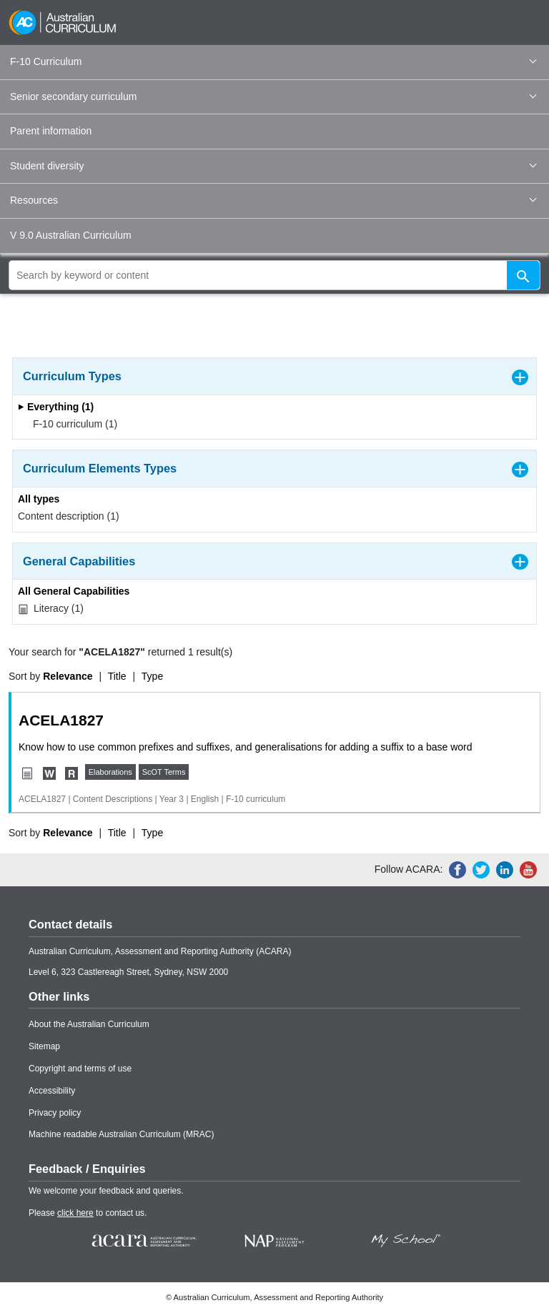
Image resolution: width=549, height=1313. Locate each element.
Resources (273, 200)
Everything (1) (56, 406)
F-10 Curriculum (273, 61)
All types (38, 499)
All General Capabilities (73, 591)
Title (117, 676)
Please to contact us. (88, 1213)
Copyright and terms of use (80, 1069)
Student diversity (273, 166)
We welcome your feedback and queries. (106, 1191)
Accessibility (52, 1091)
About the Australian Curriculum (89, 1024)
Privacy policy (55, 1113)
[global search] (274, 275)
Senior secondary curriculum (273, 96)
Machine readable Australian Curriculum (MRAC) (121, 1134)
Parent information (51, 131)
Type (152, 676)
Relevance (67, 676)
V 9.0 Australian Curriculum (71, 235)
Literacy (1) (51, 609)
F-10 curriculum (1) (70, 424)
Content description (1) (68, 516)
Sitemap (44, 1046)
